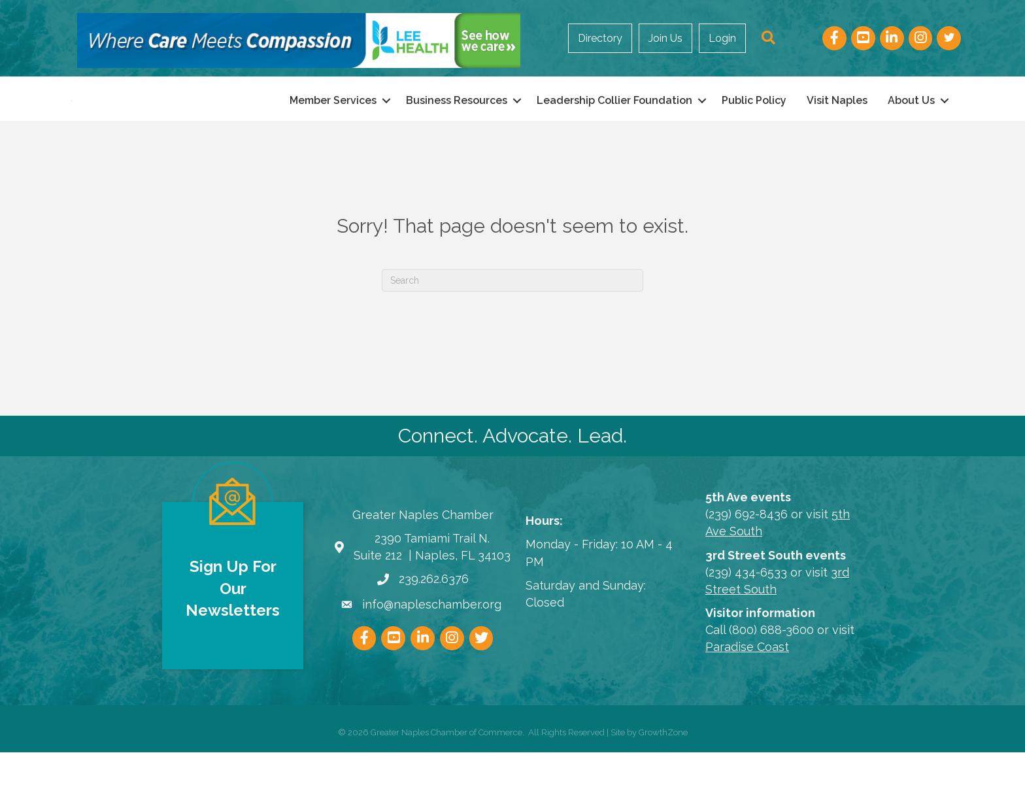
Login (722, 38)
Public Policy (754, 125)
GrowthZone (663, 782)
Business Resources (456, 125)
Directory (600, 38)
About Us (911, 125)
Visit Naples (837, 125)
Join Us (665, 38)
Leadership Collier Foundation (614, 125)
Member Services (333, 125)
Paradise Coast (747, 696)
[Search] (512, 330)
